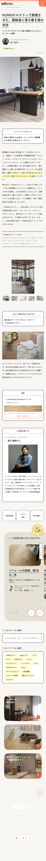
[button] (31, 614)
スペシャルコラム (41, 553)
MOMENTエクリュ (9, 48)
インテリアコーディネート (14, 8)
